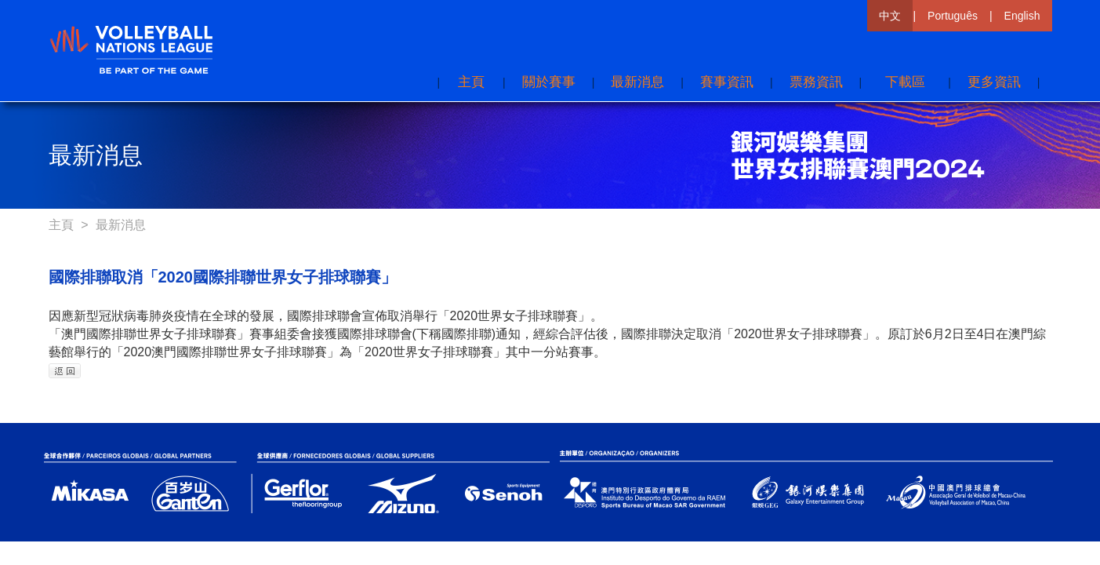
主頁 (63, 224)
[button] (994, 82)
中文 (890, 15)
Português (953, 15)
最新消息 (121, 224)
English (1022, 15)
